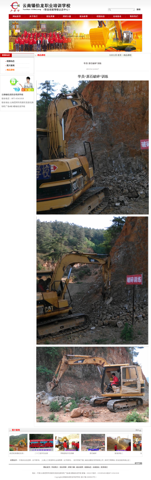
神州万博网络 (110, 460)
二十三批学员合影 (42, 453)
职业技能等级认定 (122, 460)
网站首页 (46, 467)
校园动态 (10, 61)
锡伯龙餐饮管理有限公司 (94, 460)
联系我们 (104, 467)
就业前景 (79, 467)
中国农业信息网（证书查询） (30, 460)
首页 (119, 55)
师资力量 (71, 467)
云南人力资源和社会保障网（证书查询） (57, 460)
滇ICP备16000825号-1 (88, 477)
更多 (137, 430)
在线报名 (96, 467)
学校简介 (54, 467)
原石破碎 (94, 453)
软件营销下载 (79, 460)
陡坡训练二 (120, 453)
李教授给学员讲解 (68, 453)
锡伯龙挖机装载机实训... (16, 453)
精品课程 (127, 55)
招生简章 (63, 467)
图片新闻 (10, 65)
